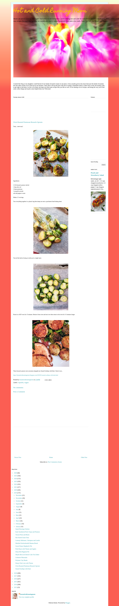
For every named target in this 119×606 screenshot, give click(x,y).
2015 (15, 581)
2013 (15, 587)
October (18, 501)
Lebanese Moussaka (21, 557)
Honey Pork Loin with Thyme (24, 563)
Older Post (84, 457)
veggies (26, 382)
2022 (15, 484)
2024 (15, 478)
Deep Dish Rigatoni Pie (22, 552)
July (17, 509)
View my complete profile (26, 597)
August (18, 506)
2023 (15, 481)
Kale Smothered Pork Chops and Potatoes (28, 532)
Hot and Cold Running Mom (49, 11)
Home (51, 457)
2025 (15, 476)
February (18, 524)
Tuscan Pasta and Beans (22, 535)
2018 (15, 573)
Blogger (67, 603)
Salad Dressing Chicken (22, 529)
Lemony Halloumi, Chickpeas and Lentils (28, 540)
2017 (15, 576)
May (17, 515)
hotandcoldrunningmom (27, 594)
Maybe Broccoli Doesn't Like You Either (27, 554)
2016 (15, 579)
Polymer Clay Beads (21, 560)
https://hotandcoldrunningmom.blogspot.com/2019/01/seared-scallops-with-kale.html (35, 375)
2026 (15, 473)
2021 (15, 487)
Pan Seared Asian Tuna (22, 537)
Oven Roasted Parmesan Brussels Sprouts (28, 566)
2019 (15, 493)
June (17, 512)
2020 (15, 490)
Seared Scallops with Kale (23, 569)
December (19, 495)
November (19, 498)
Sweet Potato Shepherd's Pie (24, 546)
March (18, 521)
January (18, 526)
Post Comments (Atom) (55, 462)
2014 (15, 584)
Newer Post (17, 457)
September (19, 504)
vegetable (21, 382)
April (17, 518)
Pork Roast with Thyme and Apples (26, 549)
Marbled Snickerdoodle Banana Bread (27, 543)
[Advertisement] (50, 110)
